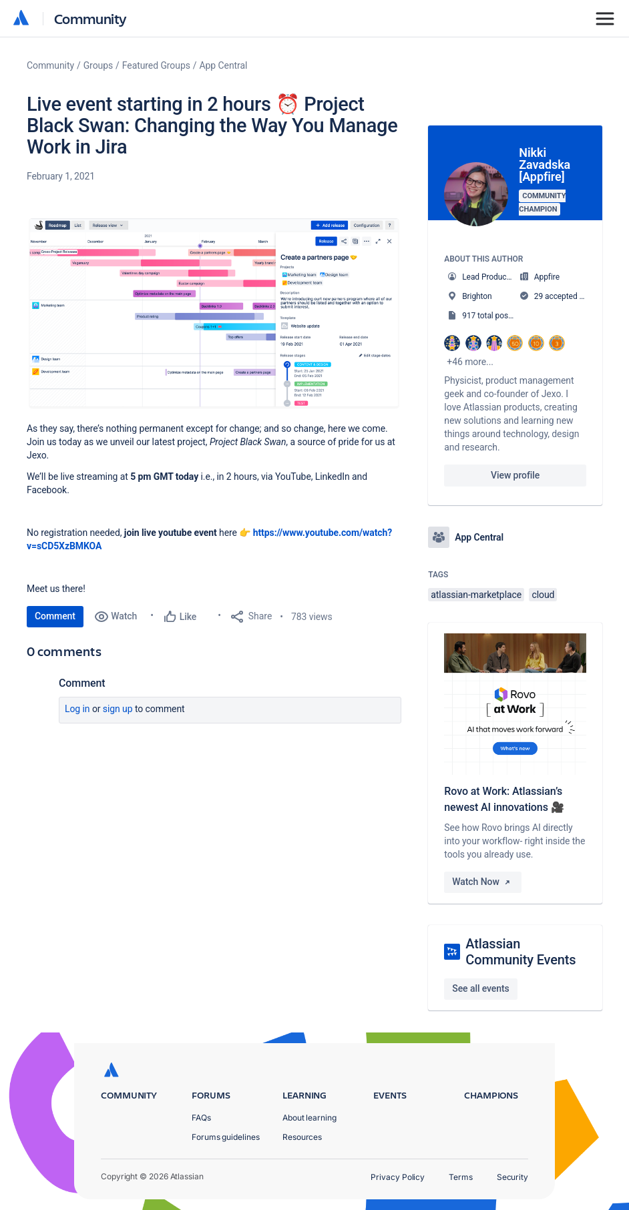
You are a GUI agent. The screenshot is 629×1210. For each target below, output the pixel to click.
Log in (77, 708)
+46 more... (470, 361)
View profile (515, 475)
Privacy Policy (398, 1177)
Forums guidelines (226, 1137)
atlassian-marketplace (476, 594)
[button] (214, 313)
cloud (543, 594)
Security (512, 1177)
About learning (309, 1118)
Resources (302, 1137)
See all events (480, 988)
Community (90, 18)
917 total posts (488, 315)
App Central (224, 65)
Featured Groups (156, 65)
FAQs (201, 1118)
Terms (461, 1177)
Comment (55, 616)
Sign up (118, 708)
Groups (98, 65)
